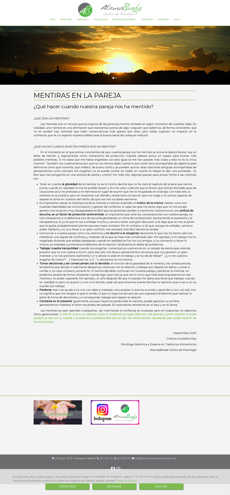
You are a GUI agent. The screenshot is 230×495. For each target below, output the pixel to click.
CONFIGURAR (67, 486)
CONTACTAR (147, 26)
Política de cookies (126, 480)
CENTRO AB (66, 26)
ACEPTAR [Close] (161, 486)
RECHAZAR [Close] (114, 486)
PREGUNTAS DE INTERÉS (124, 26)
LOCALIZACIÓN (101, 26)
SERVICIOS (83, 26)
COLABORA (163, 26)
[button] (17, 62)
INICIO (52, 26)
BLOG (177, 26)
